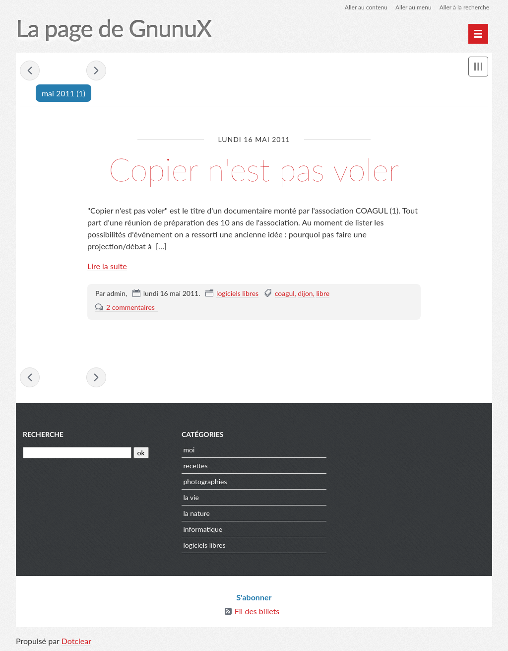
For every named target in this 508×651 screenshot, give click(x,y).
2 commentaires (130, 307)
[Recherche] (77, 452)
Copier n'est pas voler (254, 169)
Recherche (43, 434)
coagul (285, 293)
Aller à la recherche (464, 7)
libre (322, 293)
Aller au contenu (366, 7)
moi (188, 449)
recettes (195, 465)
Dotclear (76, 641)
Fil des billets (257, 611)
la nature (196, 513)
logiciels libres (237, 293)
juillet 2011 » (96, 70)
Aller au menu (413, 7)
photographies (205, 481)
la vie (191, 497)
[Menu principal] (478, 34)
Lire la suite (107, 266)
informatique (202, 529)
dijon (305, 293)
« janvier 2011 (30, 70)
